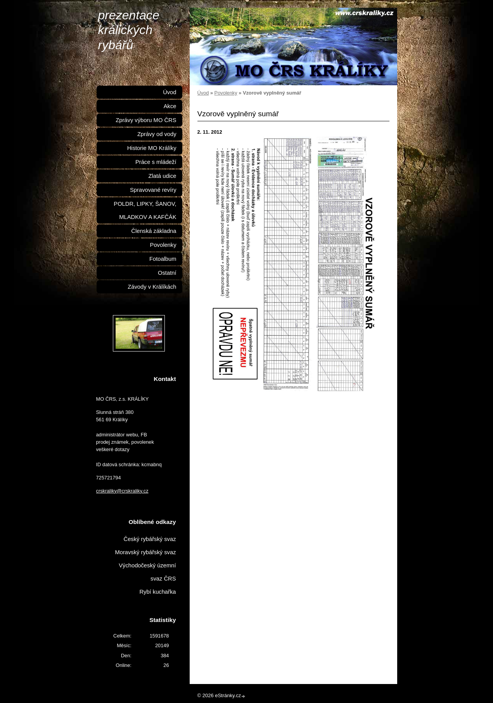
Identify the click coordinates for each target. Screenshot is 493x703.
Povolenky (225, 93)
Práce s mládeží (155, 162)
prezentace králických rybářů (128, 30)
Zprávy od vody (156, 134)
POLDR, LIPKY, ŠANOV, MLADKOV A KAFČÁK (145, 210)
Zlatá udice (162, 176)
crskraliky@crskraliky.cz (122, 491)
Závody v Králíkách (152, 287)
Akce (170, 106)
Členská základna (153, 231)
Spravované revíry (153, 190)
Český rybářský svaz (150, 539)
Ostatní (167, 273)
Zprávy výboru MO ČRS (146, 120)
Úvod (203, 93)
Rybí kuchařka (157, 592)
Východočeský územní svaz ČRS (147, 572)
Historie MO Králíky (151, 148)
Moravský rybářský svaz (145, 552)
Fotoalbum (162, 259)
